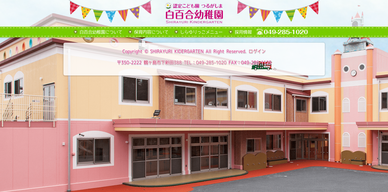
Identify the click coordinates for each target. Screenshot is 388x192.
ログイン (257, 51)
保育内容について (151, 32)
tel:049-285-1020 (286, 32)
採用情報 (243, 32)
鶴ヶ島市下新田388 (163, 62)
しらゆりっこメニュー (201, 32)
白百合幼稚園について (100, 32)
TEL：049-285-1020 (205, 62)
